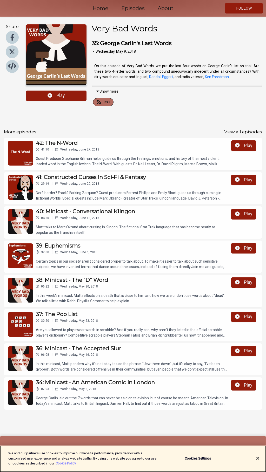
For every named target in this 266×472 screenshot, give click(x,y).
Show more (107, 91)
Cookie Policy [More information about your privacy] (66, 464)
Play (56, 95)
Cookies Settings (198, 459)
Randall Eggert (161, 77)
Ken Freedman (217, 77)
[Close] (257, 459)
